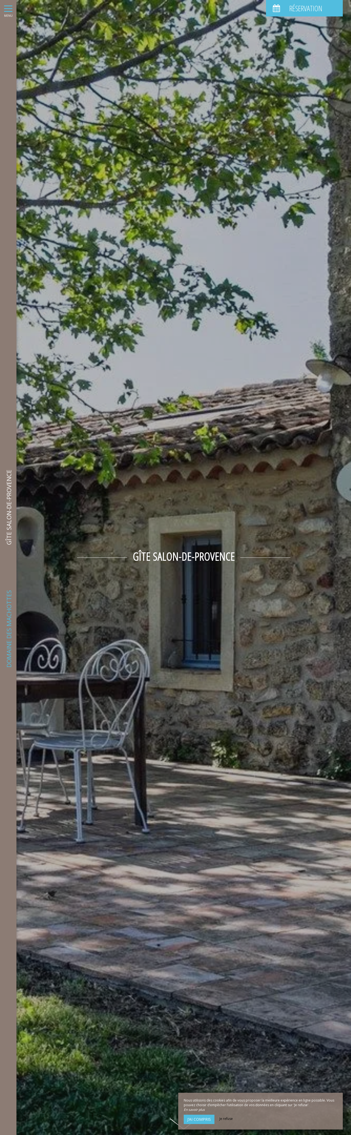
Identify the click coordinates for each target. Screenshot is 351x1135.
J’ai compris (199, 1119)
